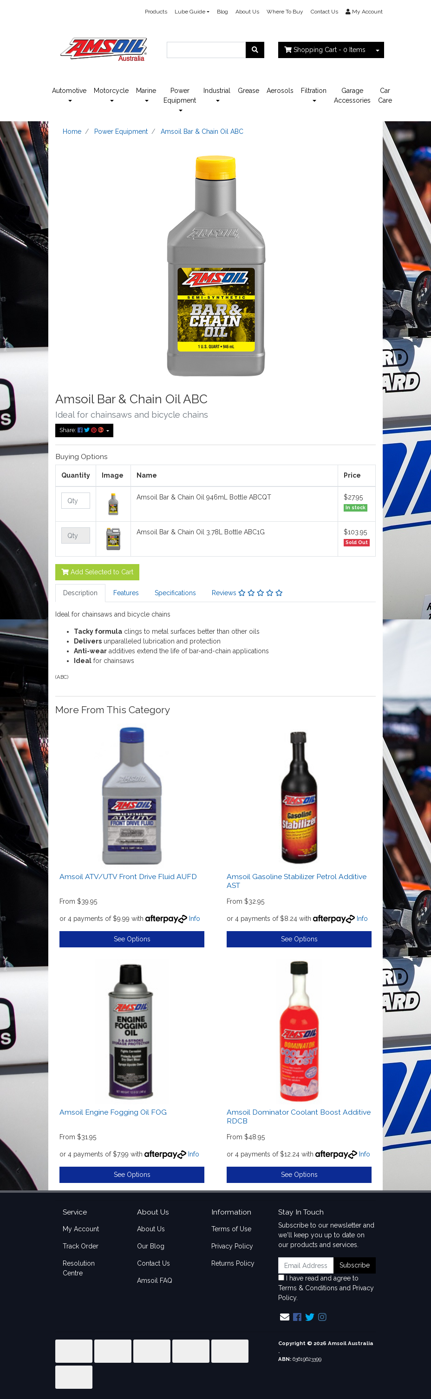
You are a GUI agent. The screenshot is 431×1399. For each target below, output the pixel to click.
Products (156, 11)
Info (194, 918)
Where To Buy (285, 11)
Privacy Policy (232, 1246)
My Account (81, 1229)
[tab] (80, 593)
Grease (248, 90)
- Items (325, 49)
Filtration (314, 90)
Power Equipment (179, 95)
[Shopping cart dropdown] (377, 50)
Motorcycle (111, 90)
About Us (247, 11)
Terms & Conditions (308, 1288)
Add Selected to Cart (97, 572)
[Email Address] (306, 1265)
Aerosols (280, 90)
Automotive (69, 90)
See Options (132, 939)
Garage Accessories (352, 95)
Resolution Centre (79, 1268)
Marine (146, 90)
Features (126, 593)
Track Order (80, 1246)
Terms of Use (231, 1229)
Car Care (385, 95)
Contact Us (324, 11)
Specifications (175, 593)
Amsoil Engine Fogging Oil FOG (113, 1112)
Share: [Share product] (82, 430)
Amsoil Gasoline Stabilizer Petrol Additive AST (296, 881)
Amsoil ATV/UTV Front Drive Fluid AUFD (128, 876)
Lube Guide (190, 11)
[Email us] (284, 1317)
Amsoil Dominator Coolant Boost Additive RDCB (299, 1116)
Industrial (216, 90)
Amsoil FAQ (154, 1280)
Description (80, 593)
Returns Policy (233, 1263)
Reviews (247, 593)
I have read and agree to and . (326, 1287)
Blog (222, 11)
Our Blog (150, 1246)
